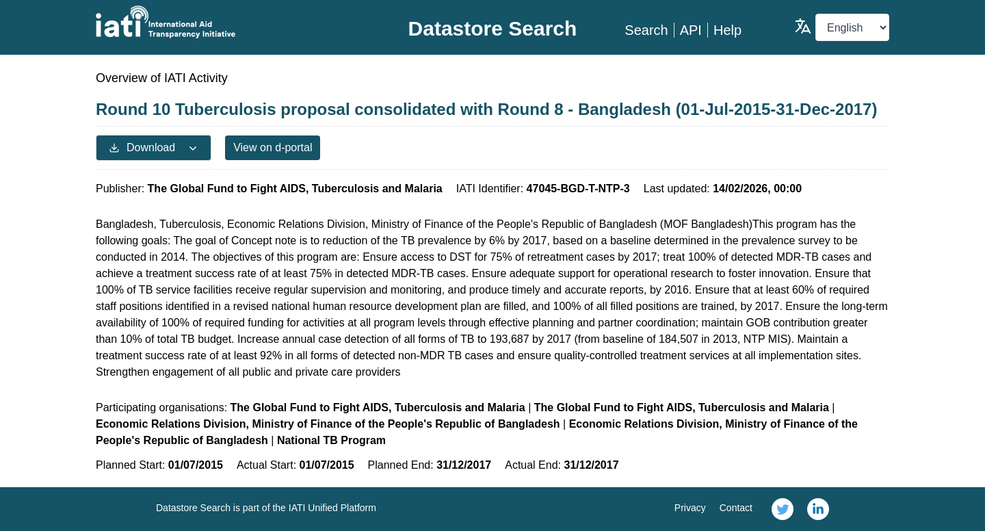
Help (727, 30)
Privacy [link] (690, 507)
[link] (782, 509)
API (691, 30)
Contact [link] (736, 507)
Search (646, 30)
